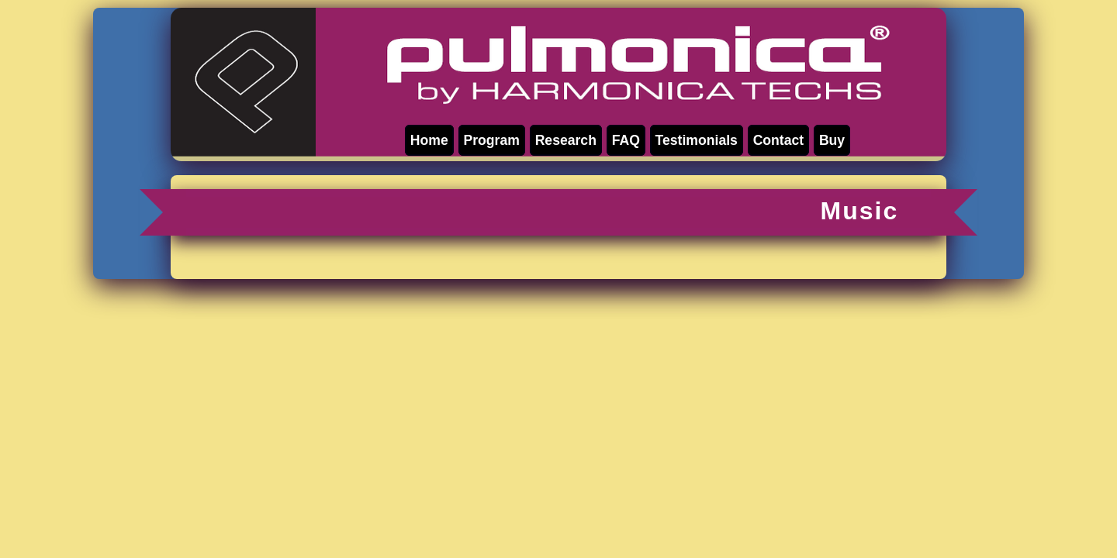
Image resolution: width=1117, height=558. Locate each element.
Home (429, 140)
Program (492, 140)
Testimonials (697, 140)
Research (565, 140)
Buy (832, 140)
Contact (778, 140)
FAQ (626, 140)
